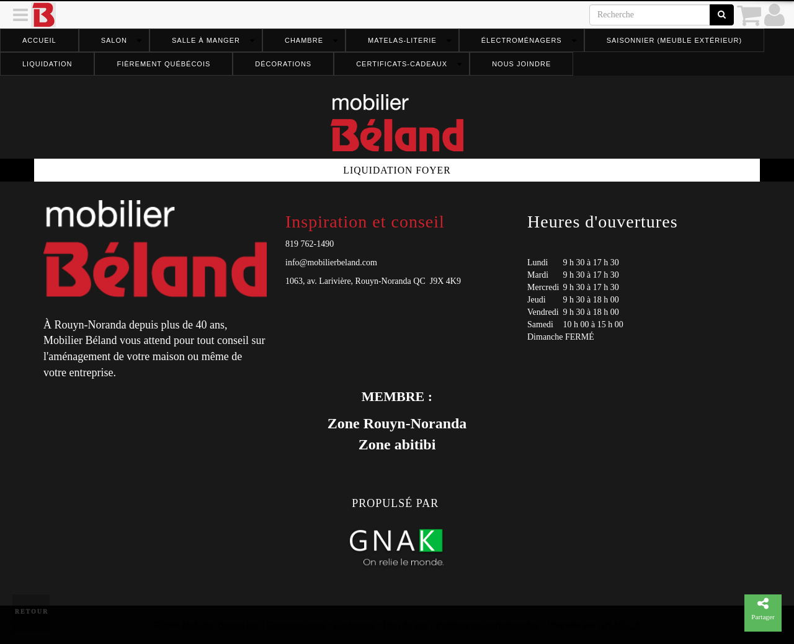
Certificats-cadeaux (401, 64)
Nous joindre (521, 64)
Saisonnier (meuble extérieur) (674, 40)
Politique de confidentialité (488, 624)
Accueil (39, 40)
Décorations (283, 64)
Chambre (304, 40)
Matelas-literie (402, 40)
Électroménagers (521, 40)
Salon (114, 40)
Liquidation (47, 64)
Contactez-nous (296, 624)
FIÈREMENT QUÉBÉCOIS (163, 64)
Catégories (354, 624)
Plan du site (405, 624)
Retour (32, 611)
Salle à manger (206, 40)
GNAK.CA (619, 624)
